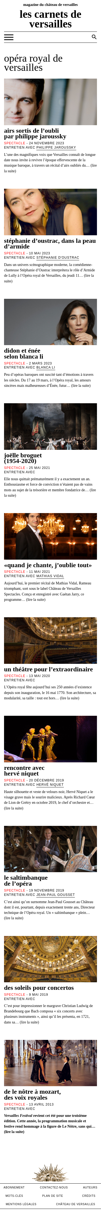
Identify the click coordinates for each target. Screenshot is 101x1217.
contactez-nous (54, 1187)
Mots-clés (14, 1195)
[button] (94, 37)
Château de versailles (75, 1204)
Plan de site (52, 1195)
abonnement (14, 1187)
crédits (89, 1195)
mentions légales (21, 1204)
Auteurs (90, 1187)
